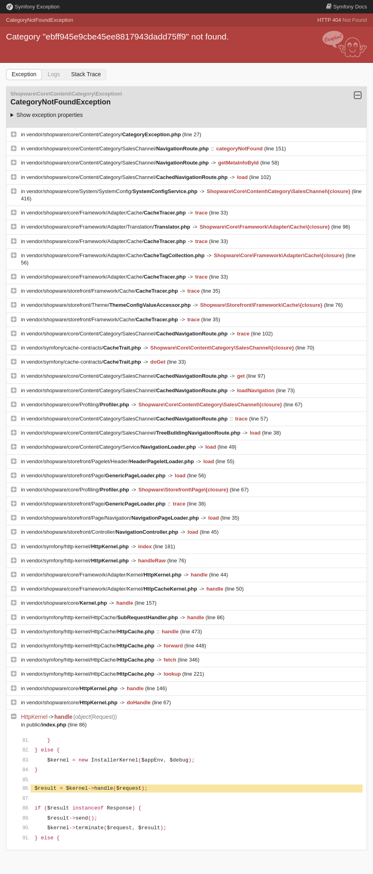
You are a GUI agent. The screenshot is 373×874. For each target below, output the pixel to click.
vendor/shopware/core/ (68, 603)
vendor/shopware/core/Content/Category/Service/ (112, 447)
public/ (47, 725)
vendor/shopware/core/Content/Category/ (104, 134)
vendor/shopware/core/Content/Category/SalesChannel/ (118, 149)
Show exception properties (49, 115)
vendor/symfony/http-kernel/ (78, 546)
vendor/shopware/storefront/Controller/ (103, 532)
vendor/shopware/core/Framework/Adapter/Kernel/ (105, 575)
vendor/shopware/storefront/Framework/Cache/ (103, 291)
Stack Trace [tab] (86, 74)
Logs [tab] (53, 74)
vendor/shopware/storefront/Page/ (97, 475)
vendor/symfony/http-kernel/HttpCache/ (103, 617)
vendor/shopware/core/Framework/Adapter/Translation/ (109, 227)
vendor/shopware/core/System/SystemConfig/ (113, 191)
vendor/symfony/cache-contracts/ (84, 348)
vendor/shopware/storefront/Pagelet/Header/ (111, 461)
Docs (346, 7)
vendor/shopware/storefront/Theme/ (109, 305)
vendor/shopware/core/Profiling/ (79, 405)
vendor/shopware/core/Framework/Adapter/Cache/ (107, 213)
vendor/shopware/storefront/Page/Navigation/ (113, 518)
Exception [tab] (24, 74)
